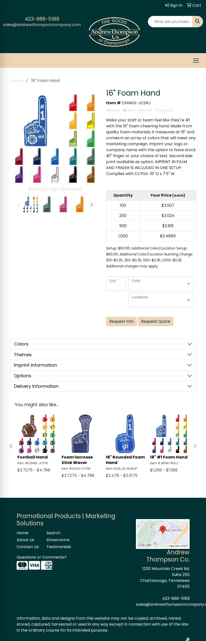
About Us (25, 540)
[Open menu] (196, 61)
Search (53, 533)
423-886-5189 (42, 18)
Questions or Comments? (42, 557)
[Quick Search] (170, 21)
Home (22, 533)
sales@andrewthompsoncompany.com (42, 25)
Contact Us (28, 547)
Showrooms (58, 540)
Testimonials (58, 547)
